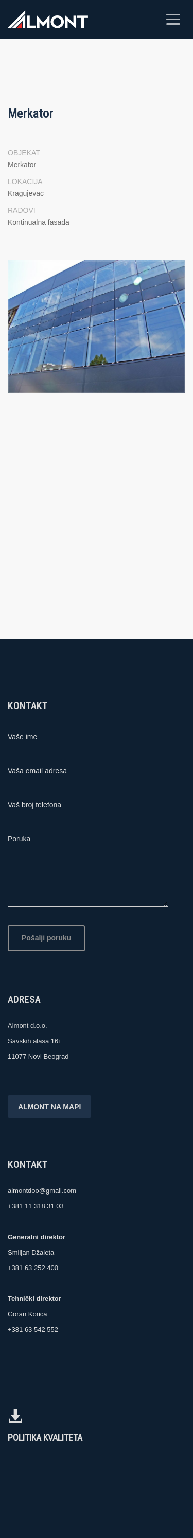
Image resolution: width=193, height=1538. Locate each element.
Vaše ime (22, 737)
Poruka (19, 839)
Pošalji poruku (46, 938)
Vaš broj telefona (34, 805)
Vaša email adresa (37, 771)
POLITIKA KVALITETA (45, 1437)
